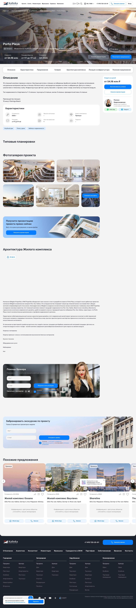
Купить (24, 3)
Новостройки (7, 582)
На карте (8, 48)
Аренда (21, 563)
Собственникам (104, 551)
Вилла (87, 590)
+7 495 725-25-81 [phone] (102, 3)
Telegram (125, 109)
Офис (104, 567)
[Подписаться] (30, 598)
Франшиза (45, 3)
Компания (60, 3)
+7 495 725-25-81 (92, 542)
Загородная (41, 558)
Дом (37, 567)
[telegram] (44, 598)
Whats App (111, 109)
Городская (7, 558)
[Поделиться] (131, 49)
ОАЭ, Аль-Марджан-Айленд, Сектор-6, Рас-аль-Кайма (109, 502)
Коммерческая (109, 558)
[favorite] (77, 4)
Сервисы (53, 3)
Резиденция (40, 582)
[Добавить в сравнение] (122, 49)
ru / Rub (88, 4)
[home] (10, 3)
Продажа (6, 563)
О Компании (8, 551)
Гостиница (73, 586)
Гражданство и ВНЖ (74, 551)
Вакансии (118, 551)
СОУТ (64, 598)
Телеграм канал (91, 482)
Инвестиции (36, 3)
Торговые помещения (107, 576)
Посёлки (39, 586)
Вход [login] (129, 3)
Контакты (129, 551)
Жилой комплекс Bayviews (62, 498)
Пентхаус (6, 571)
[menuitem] (24, 3)
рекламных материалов (43, 393)
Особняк (6, 575)
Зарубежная (74, 558)
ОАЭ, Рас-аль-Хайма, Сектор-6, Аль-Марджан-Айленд (24, 502)
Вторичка (6, 586)
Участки (39, 579)
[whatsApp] (39, 598)
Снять (29, 3)
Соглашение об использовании (15, 602)
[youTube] (50, 598)
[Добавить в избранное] (126, 49)
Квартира (6, 567)
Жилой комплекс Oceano (19, 498)
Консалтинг (32, 551)
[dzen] (55, 598)
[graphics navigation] (11, 257)
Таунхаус (22, 579)
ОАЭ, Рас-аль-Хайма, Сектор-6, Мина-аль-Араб (64, 502)
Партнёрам (90, 551)
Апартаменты (8, 579)
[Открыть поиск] (81, 3)
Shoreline (95, 498)
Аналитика (20, 551)
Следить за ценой (110, 78)
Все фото (113, 49)
